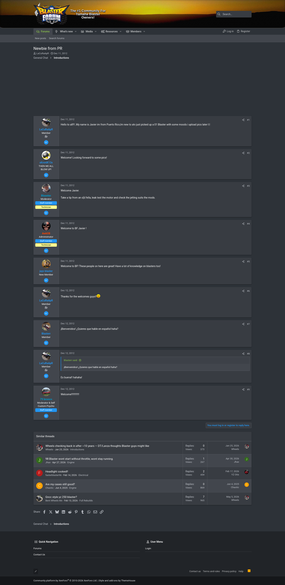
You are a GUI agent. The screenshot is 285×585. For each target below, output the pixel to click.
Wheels (49, 449)
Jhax (48, 462)
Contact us (39, 554)
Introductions (77, 449)
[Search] (229, 14)
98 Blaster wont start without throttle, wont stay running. (79, 458)
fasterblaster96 (53, 475)
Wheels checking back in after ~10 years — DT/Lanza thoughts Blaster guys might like (97, 446)
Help (240, 571)
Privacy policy (229, 571)
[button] (75, 31)
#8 (248, 353)
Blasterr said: (71, 360)
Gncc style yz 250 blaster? (61, 497)
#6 (248, 291)
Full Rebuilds (86, 500)
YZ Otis (235, 474)
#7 (248, 324)
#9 (248, 389)
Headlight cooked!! (56, 471)
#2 (248, 153)
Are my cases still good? (60, 484)
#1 (248, 120)
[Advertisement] (142, 88)
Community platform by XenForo (65, 580)
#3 (248, 186)
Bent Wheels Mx (53, 500)
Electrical (83, 475)
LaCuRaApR (42, 53)
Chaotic (49, 487)
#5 (248, 261)
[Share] (243, 120)
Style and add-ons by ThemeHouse (117, 580)
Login (148, 548)
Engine (71, 462)
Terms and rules (211, 571)
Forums (37, 548)
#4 (248, 223)
